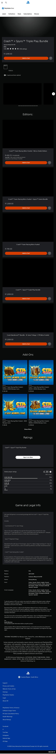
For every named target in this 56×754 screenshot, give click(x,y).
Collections (11, 14)
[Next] (53, 93)
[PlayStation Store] (8, 8)
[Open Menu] (2, 2)
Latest (4, 14)
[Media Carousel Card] (22, 94)
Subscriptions (28, 14)
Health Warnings (8, 622)
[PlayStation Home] (28, 2)
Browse (36, 14)
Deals (19, 14)
